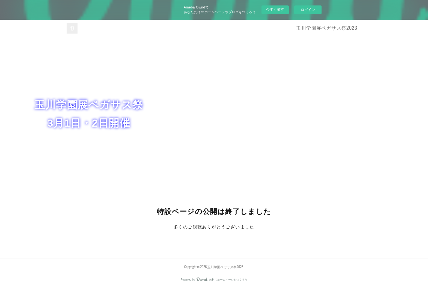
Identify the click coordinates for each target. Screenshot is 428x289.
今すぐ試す (275, 9)
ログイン (308, 10)
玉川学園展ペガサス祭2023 (326, 27)
